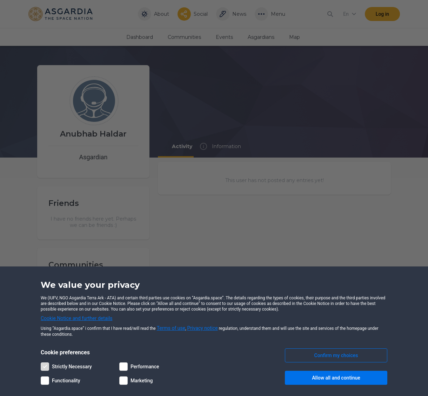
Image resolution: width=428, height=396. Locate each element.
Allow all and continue (336, 378)
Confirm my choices (336, 355)
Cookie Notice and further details (77, 318)
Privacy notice (202, 328)
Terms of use (171, 328)
